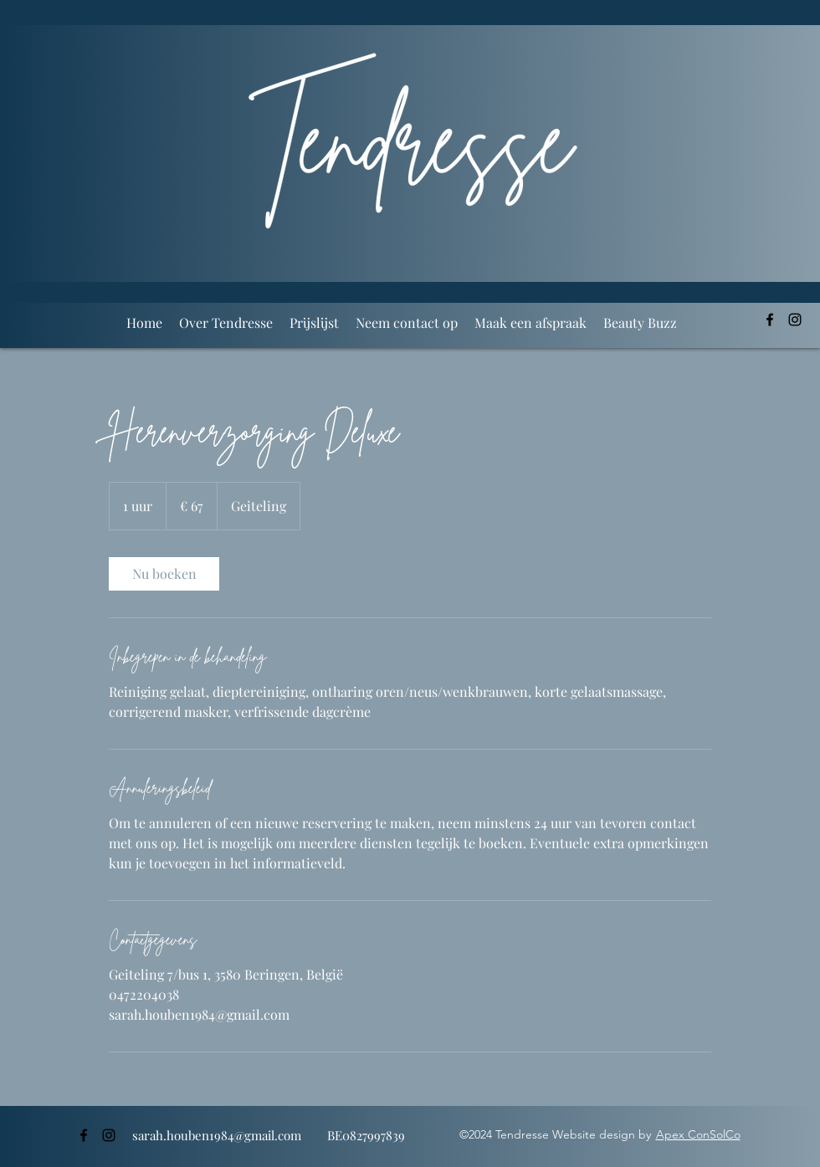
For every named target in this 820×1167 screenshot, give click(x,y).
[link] (164, 574)
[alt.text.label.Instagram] (795, 319)
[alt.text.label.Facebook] (769, 319)
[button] (314, 323)
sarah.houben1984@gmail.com (216, 1135)
